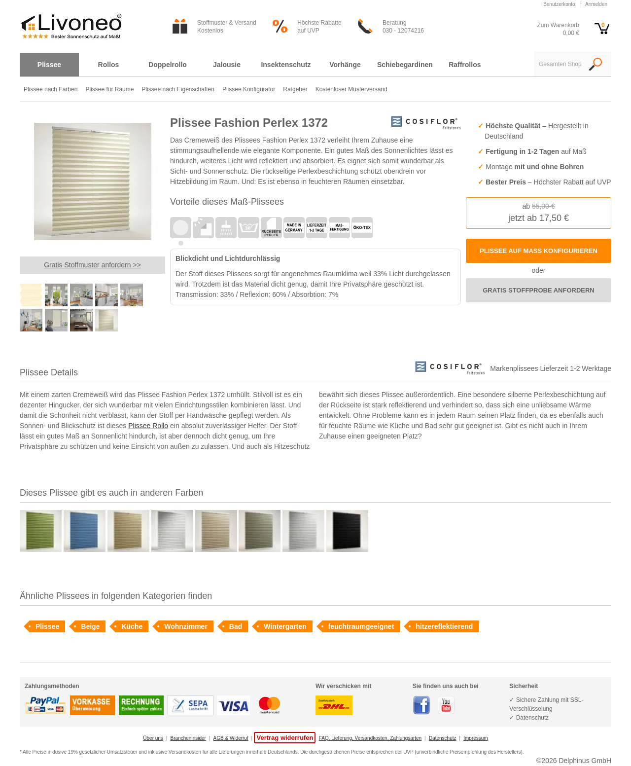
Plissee (47, 626)
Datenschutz (442, 738)
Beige (90, 626)
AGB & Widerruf (230, 738)
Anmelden (596, 4)
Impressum (475, 738)
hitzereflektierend (444, 626)
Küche (131, 626)
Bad (235, 626)
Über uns (153, 738)
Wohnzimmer (186, 626)
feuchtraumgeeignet (361, 626)
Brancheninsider (188, 738)
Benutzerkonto (559, 4)
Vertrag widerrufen (284, 737)
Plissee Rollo (148, 426)
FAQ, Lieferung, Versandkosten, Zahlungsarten (370, 738)
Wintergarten (285, 626)
